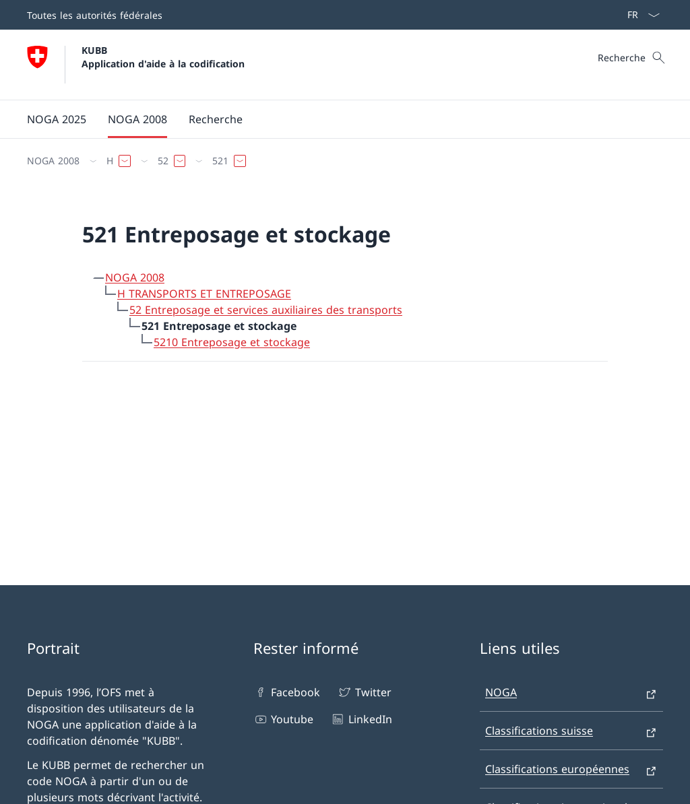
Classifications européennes (557, 769)
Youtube (283, 719)
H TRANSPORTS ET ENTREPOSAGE (204, 293)
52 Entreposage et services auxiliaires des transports (265, 309)
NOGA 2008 (134, 277)
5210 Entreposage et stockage (232, 342)
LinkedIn (360, 719)
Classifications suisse (539, 730)
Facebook (286, 692)
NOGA (501, 692)
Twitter (364, 692)
